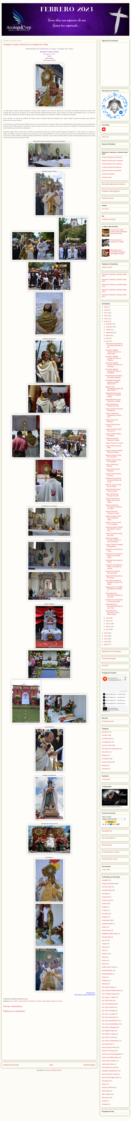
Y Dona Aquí (106, 779)
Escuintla (105, 913)
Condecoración (107, 738)
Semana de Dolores (108, 174)
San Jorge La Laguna (109, 997)
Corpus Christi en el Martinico (112, 420)
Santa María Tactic (108, 1064)
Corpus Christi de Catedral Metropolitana (114, 545)
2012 (106, 636)
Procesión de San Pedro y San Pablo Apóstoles (114, 376)
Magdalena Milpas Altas (109, 933)
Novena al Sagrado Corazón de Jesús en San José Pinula (113, 540)
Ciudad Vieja (106, 900)
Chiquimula (105, 897)
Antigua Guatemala (108, 883)
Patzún (104, 964)
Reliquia (104, 765)
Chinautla (105, 893)
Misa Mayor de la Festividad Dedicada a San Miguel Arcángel (118, 251)
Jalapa (104, 927)
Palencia (105, 947)
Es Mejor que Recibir (108, 219)
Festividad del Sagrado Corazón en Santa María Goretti (113, 382)
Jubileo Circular (107, 267)
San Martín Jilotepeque (109, 1027)
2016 (106, 316)
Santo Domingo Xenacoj (110, 1074)
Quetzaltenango (107, 970)
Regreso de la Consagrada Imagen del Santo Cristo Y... (114, 388)
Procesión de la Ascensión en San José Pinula (114, 600)
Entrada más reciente (11, 1065)
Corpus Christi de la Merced (112, 465)
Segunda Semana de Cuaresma (112, 160)
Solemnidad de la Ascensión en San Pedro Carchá (112, 612)
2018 (106, 310)
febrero (108, 626)
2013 (106, 633)
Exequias (105, 755)
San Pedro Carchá (108, 1037)
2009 (106, 644)
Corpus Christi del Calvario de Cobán (112, 512)
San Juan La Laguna (108, 1014)
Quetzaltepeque (107, 974)
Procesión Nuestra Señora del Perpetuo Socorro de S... (114, 529)
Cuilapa (104, 907)
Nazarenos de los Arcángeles (111, 651)
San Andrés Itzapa (108, 987)
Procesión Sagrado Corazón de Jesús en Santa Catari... (113, 351)
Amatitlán (105, 880)
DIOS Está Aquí (107, 845)
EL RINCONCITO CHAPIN (110, 852)
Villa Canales (106, 1094)
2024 (106, 307)
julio (107, 338)
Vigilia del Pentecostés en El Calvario (114, 577)
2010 (106, 641)
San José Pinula (107, 1000)
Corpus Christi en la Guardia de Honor (112, 405)
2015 (106, 318)
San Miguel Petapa (108, 1031)
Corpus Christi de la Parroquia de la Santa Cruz (113, 415)
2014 (11, 1001)
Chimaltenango (107, 890)
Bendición (105, 732)
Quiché (104, 977)
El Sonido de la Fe (108, 721)
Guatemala (105, 920)
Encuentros (105, 752)
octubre (108, 329)
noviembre (109, 327)
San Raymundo (107, 1044)
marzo (108, 623)
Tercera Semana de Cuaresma (112, 164)
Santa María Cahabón (109, 1061)
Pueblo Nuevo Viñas (108, 967)
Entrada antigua (89, 1065)
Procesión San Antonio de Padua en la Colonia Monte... (114, 555)
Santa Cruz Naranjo (108, 1050)
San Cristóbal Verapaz (109, 994)
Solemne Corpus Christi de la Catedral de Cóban (113, 517)
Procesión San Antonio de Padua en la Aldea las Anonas (114, 566)
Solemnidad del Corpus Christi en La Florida (113, 400)
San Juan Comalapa (108, 1010)
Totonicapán (106, 1091)
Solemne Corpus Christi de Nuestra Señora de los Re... (113, 480)
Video (104, 137)
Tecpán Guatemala (108, 1087)
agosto (108, 335)
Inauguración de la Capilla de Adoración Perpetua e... (114, 588)
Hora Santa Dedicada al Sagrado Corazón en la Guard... (114, 582)
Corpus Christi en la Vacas (114, 443)
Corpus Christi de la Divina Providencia (114, 409)
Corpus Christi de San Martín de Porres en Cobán (113, 500)
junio (107, 341)
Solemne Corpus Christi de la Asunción (113, 456)
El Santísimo (31, 1001)
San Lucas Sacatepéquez (110, 1024)
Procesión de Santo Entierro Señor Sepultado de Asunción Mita (119, 231)
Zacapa (104, 1101)
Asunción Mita (106, 887)
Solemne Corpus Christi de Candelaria (113, 460)
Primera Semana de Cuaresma (112, 157)
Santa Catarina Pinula (109, 1047)
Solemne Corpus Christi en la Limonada (113, 523)
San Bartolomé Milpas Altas (111, 990)
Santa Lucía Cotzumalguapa (111, 1054)
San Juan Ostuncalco (109, 1017)
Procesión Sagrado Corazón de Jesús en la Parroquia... (114, 364)
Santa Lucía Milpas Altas (110, 1057)
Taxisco (104, 1084)
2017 (106, 313)
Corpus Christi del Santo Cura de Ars (113, 430)
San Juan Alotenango (109, 1004)
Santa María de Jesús (109, 1067)
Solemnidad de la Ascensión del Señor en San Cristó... (114, 606)
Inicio (51, 1065)
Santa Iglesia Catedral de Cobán (52, 1001)
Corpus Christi (22, 1001)
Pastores (105, 954)
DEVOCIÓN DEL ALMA (109, 859)
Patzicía (104, 960)
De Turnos (105, 209)
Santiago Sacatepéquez (109, 1071)
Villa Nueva (105, 1097)
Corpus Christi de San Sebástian (113, 470)
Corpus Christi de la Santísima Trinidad (112, 439)
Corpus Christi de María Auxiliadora (113, 434)
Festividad (105, 758)
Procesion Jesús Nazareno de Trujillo (117, 241)
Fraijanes (105, 917)
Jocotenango (106, 930)
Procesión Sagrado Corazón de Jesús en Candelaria (113, 371)
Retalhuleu (105, 980)
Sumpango (105, 1081)
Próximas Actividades (109, 658)
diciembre (109, 324)
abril (107, 621)
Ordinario (39, 1001)
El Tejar (104, 910)
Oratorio (104, 944)
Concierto (105, 735)
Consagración (106, 742)
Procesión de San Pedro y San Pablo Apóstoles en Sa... (114, 345)
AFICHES (105, 665)
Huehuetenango (107, 923)
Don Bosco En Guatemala (110, 749)
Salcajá (104, 984)
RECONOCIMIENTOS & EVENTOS (113, 184)
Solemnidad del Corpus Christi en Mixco (113, 490)
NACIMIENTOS (107, 831)
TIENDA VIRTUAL (108, 198)
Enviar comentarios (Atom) (53, 1070)
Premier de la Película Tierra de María (113, 572)
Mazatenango (106, 937)
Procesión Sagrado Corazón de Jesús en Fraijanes (113, 358)
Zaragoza (105, 1104)
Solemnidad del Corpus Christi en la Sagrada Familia (113, 395)
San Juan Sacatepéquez (110, 1020)
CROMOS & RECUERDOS (111, 191)
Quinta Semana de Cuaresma (111, 170)
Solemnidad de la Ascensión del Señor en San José (114, 595)
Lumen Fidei (106, 870)
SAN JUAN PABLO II (108, 838)
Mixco (104, 940)
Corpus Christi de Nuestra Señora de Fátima (114, 451)
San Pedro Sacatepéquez (110, 1041)
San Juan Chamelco (108, 1007)
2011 (106, 639)
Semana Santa (107, 177)
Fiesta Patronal (107, 762)
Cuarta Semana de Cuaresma (111, 167)
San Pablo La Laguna (109, 1034)
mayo (108, 618)
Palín (103, 950)
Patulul (104, 957)
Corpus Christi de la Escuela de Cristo (112, 495)
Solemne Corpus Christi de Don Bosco (113, 485)
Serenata (105, 768)
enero (108, 629)
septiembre (109, 332)
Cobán (16, 1001)
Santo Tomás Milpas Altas (110, 1077)
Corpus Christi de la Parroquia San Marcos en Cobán (114, 506)
